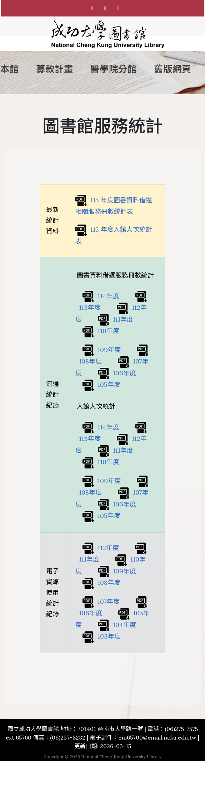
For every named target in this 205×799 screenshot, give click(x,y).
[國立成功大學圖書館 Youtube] (118, 8)
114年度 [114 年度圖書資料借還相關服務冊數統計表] (100, 296)
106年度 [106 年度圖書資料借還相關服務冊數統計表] (117, 373)
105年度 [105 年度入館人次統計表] (101, 515)
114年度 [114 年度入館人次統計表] (100, 427)
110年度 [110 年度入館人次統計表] (100, 462)
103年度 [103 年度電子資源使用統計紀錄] (101, 636)
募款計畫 (54, 69)
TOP (17, 777)
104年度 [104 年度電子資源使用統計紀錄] (117, 625)
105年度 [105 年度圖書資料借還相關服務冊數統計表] (101, 384)
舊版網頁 (172, 69)
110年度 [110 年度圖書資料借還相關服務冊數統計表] (100, 331)
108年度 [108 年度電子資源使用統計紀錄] (101, 582)
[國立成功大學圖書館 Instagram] (105, 8)
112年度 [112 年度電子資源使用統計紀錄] (100, 548)
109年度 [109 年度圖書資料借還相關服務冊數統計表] (101, 350)
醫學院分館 (113, 69)
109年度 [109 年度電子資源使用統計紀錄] (117, 571)
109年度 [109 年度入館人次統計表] (101, 481)
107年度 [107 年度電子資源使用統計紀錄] (101, 601)
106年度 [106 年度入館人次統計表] (117, 504)
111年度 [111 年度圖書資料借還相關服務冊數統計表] (115, 319)
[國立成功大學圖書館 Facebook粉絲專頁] (92, 8)
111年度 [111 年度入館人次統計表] (115, 450)
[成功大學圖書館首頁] (108, 34)
